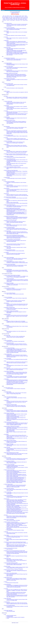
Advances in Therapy (7, 457)
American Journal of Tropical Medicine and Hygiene (12, 275)
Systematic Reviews (7, 314)
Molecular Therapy (7, 566)
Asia (2, 56)
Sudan (3, 386)
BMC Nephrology (7, 126)
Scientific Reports (7, 117)
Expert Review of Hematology (8, 371)
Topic (5, 614)
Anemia (5, 299)
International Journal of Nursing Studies (10, 220)
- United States (17, 20)
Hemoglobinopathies (10, 616)
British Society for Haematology (9, 413)
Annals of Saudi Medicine (8, 340)
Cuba (3, 89)
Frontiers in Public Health (8, 101)
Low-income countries (5, 286)
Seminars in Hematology (8, 141)
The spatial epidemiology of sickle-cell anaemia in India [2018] (16, 178)
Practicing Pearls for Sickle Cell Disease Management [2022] (16, 157)
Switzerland (4, 390)
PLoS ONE (6, 137)
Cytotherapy (6, 531)
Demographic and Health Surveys (9, 307)
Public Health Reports (7, 598)
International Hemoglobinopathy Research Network (12, 208)
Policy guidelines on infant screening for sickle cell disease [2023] (17, 270)
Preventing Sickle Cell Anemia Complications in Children (15, 530)
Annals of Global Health (8, 354)
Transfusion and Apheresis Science (9, 120)
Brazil (3, 61)
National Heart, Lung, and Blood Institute (10, 573)
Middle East (4, 291)
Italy (2, 255)
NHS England (6, 434)
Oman (3, 323)
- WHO (21, 20)
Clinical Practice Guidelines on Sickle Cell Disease (14, 482)
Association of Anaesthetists (8, 409)
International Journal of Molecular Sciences (11, 216)
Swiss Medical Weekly (7, 391)
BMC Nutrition (6, 364)
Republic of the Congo (5, 328)
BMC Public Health (7, 335)
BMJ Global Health (7, 150)
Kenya (3, 267)
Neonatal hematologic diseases (11, 615)
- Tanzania (8, 20)
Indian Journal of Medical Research (9, 204)
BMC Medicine (6, 31)
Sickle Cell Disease (10, 529)
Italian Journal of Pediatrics (8, 260)
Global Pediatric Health (7, 538)
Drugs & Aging (6, 535)
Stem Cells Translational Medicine (9, 605)
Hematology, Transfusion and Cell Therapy (10, 73)
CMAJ (5, 87)
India (2, 148)
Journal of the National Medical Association (11, 562)
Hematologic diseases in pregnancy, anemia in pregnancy (15, 617)
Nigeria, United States (5, 318)
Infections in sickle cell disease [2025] (12, 202)
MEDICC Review (6, 91)
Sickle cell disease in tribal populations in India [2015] (15, 165)
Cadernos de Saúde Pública (8, 66)
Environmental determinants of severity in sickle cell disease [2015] (17, 203)
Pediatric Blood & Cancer (8, 577)
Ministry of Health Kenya (8, 269)
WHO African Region (7, 47)
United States (4, 456)
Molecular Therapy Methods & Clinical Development (12, 239)
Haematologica (6, 105)
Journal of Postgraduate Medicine (9, 227)
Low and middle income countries (7, 273)
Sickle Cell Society (7, 447)
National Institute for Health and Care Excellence (11, 426)
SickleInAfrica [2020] (10, 384)
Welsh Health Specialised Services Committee (11, 452)
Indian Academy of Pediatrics (8, 156)
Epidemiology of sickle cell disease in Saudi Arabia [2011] (15, 341)
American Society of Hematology (9, 469)
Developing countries (5, 94)
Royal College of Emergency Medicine (10, 440)
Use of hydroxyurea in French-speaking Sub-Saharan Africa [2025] (17, 359)
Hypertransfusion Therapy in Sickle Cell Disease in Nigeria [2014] (17, 298)
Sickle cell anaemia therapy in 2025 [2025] (13, 520)
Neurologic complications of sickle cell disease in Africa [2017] (16, 35)
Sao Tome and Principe (5, 333)
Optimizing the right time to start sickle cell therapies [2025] (16, 544)
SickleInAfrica (6, 40)
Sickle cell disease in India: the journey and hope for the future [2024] (17, 154)
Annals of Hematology (7, 358)
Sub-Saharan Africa (5, 346)
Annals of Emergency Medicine (9, 488)
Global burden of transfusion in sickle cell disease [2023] (15, 250)
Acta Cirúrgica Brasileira (8, 63)
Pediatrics (5, 581)
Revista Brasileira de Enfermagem (9, 78)
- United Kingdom (12, 20)
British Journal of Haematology (9, 257)
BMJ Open (6, 96)
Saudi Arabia (4, 338)
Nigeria (3, 295)
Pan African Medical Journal (8, 135)
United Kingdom (4, 408)
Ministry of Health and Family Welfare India (11, 170)
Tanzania (3, 395)
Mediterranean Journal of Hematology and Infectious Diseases (14, 235)
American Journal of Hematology (9, 27)
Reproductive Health (7, 246)
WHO (3, 608)
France (3, 99)
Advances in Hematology (8, 297)
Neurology (5, 34)
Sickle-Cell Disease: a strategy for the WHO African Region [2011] (17, 52)
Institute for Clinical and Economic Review (10, 548)
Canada (3, 82)
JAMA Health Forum (7, 555)
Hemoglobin (6, 320)
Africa (3, 21)
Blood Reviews (6, 193)
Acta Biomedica (6, 325)
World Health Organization (8, 610)
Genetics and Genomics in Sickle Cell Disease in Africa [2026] (16, 350)
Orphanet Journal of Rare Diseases (9, 264)
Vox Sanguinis (6, 252)
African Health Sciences (8, 23)
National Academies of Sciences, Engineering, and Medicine (13, 569)
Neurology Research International (9, 58)
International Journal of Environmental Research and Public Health (14, 550)
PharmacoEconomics (7, 584)
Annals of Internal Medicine (8, 495)
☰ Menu (3, 10)
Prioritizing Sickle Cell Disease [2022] (12, 582)
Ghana (3, 124)
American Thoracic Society (8, 484)
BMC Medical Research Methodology (10, 197)
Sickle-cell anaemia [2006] (11, 611)
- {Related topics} (25, 20)
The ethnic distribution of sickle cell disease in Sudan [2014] (16, 388)
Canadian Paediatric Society (8, 83)
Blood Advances (6, 188)
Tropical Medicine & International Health (10, 404)
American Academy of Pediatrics (9, 461)
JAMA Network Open (7, 558)
